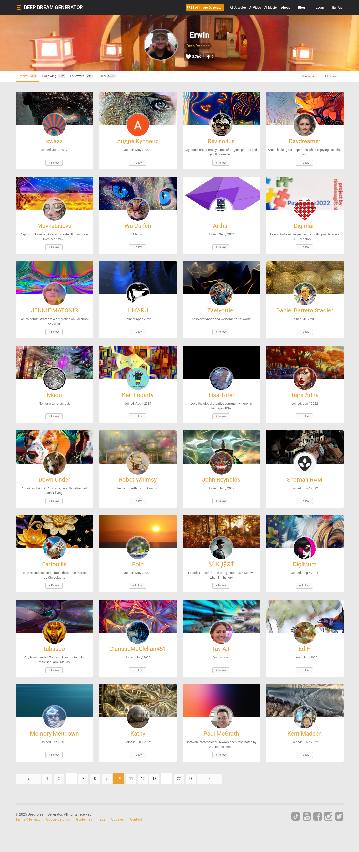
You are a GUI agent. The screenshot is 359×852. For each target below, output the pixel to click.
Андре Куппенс (138, 141)
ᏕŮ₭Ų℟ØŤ (221, 559)
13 (164, 770)
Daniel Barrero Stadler (304, 308)
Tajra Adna (305, 391)
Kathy (137, 726)
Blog (293, 7)
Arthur (221, 224)
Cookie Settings (58, 811)
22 (189, 770)
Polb (138, 559)
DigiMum (304, 559)
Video (228, 7)
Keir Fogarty (138, 391)
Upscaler (202, 7)
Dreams (29, 76)
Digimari (305, 224)
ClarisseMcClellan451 (137, 642)
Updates (117, 811)
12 (151, 770)
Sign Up (333, 7)
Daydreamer (304, 141)
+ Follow (328, 76)
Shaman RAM (304, 475)
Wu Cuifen (137, 224)
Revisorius (221, 141)
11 (138, 770)
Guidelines (84, 811)
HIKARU (137, 308)
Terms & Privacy (28, 811)
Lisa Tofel (221, 391)
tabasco (54, 642)
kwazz (54, 141)
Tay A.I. (221, 642)
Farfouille (54, 559)
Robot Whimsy (138, 475)
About (274, 7)
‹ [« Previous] (28, 770)
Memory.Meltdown (54, 726)
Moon (54, 391)
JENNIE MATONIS (54, 308)
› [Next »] (221, 770)
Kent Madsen (304, 726)
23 (202, 770)
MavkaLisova (54, 224)
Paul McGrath (221, 726)
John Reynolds (221, 475)
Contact (136, 811)
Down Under (54, 475)
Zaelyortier (221, 308)
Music (252, 7)
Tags (101, 811)
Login (311, 7)
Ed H (304, 642)
